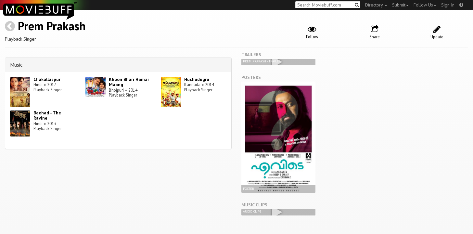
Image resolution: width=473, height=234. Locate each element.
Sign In (447, 5)
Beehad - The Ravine (47, 115)
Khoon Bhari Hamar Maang (129, 82)
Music (16, 64)
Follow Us (425, 5)
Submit (400, 5)
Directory (376, 5)
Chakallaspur (46, 79)
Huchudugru (196, 79)
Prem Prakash (52, 25)
